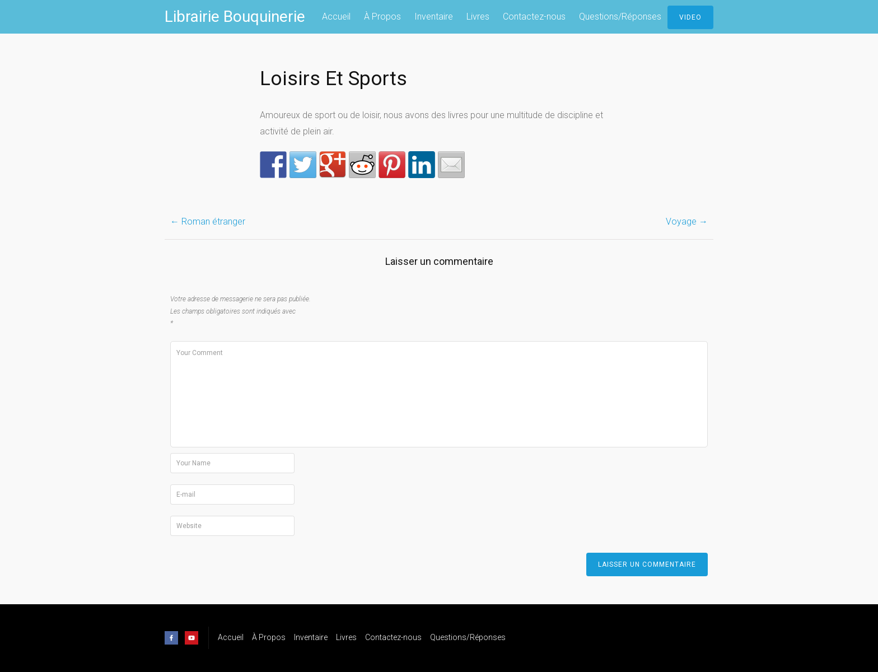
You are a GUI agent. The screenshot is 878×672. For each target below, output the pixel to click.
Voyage (687, 221)
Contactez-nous (534, 16)
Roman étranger (207, 221)
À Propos (382, 16)
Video (690, 17)
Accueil (336, 16)
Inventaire (433, 16)
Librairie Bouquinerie (235, 16)
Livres (477, 16)
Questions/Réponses (620, 16)
